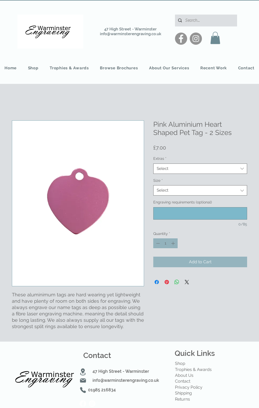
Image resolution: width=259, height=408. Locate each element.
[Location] (82, 372)
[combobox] (200, 169)
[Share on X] (187, 282)
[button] (215, 38)
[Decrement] (157, 243)
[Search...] (205, 20)
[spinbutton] (165, 243)
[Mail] (83, 380)
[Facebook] (181, 39)
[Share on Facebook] (157, 282)
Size (158, 180)
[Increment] (173, 243)
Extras (159, 158)
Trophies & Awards (193, 369)
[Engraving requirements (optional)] (200, 213)
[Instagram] (196, 39)
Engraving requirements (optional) (182, 202)
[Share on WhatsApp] (177, 282)
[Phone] (83, 390)
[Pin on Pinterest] (167, 282)
